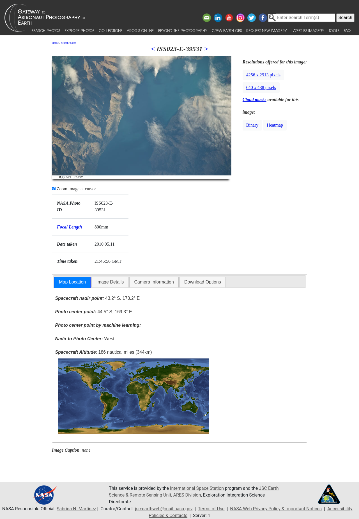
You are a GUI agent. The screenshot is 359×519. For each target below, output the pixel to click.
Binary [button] (252, 125)
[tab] (72, 282)
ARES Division (187, 495)
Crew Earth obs (227, 30)
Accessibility (340, 508)
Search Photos (46, 30)
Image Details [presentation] (110, 282)
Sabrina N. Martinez (76, 508)
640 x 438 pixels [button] (261, 87)
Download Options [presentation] (202, 282)
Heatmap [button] (275, 125)
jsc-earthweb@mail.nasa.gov (163, 508)
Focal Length (69, 227)
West (84, 338)
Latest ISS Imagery (307, 30)
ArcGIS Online (140, 30)
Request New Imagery (266, 30)
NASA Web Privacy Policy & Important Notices (276, 508)
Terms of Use (211, 508)
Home (55, 42)
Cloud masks (254, 99)
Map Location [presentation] (72, 282)
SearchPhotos (68, 42)
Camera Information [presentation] (154, 282)
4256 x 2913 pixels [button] (263, 74)
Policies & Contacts (168, 515)
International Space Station (197, 488)
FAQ (347, 30)
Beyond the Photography (182, 30)
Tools (334, 30)
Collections (110, 30)
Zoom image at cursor (74, 188)
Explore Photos (79, 30)
